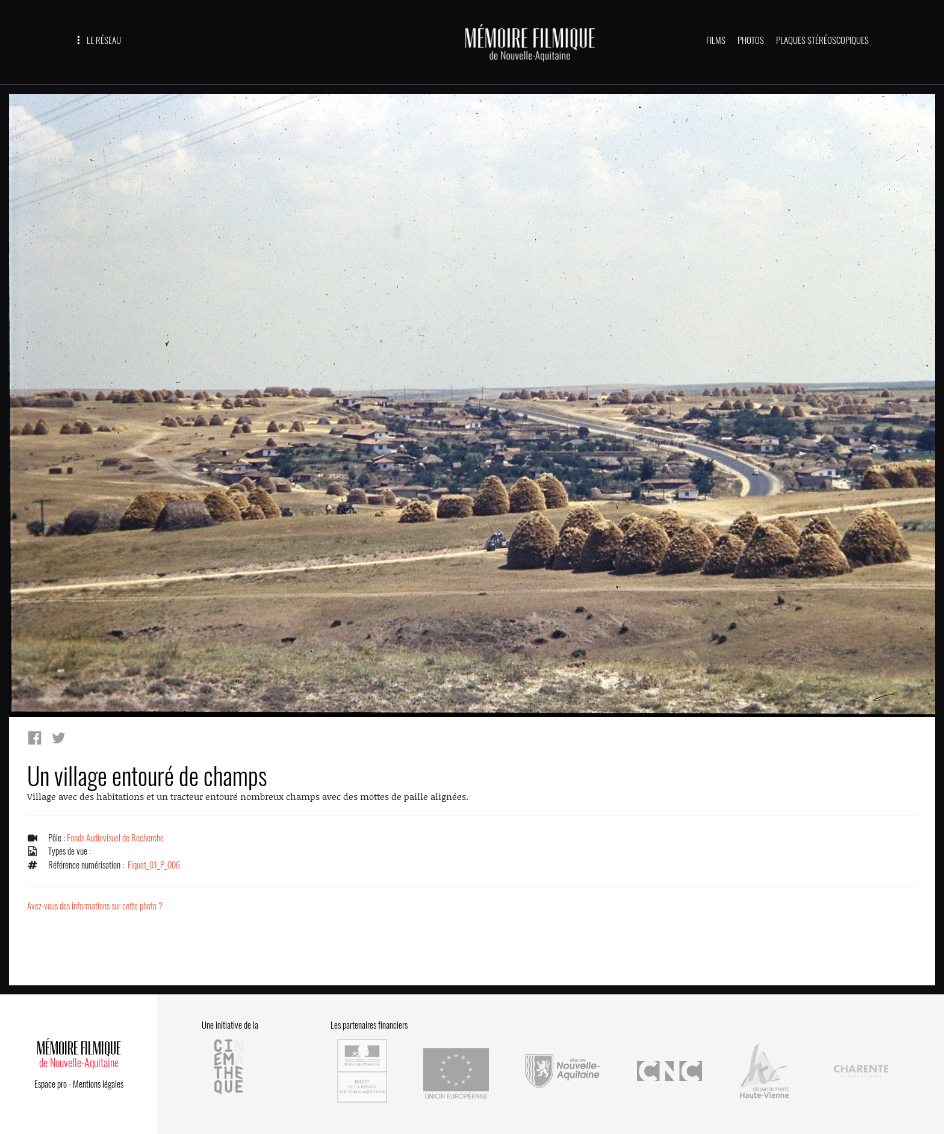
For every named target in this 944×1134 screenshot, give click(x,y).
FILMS (715, 40)
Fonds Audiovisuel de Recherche (115, 838)
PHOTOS (751, 40)
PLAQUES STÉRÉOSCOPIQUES (822, 40)
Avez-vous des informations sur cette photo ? (95, 906)
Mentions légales (98, 1082)
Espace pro (50, 1082)
